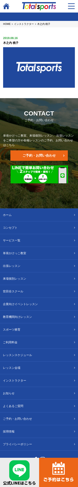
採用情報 (9, 431)
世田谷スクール (13, 291)
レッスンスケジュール (17, 355)
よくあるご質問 (13, 406)
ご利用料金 (10, 342)
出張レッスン (11, 266)
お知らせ (9, 393)
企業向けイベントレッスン (20, 304)
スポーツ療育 (11, 329)
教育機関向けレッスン (17, 316)
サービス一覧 (11, 240)
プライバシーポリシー (17, 444)
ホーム (7, 215)
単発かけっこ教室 (14, 253)
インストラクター (24, 24)
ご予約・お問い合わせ (39, 155)
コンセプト (10, 227)
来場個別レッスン (14, 278)
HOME (7, 24)
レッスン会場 (11, 367)
